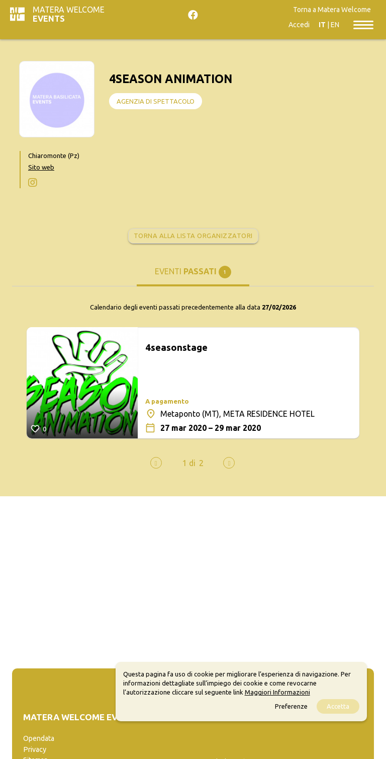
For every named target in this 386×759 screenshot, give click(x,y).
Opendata (38, 738)
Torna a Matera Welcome (332, 10)
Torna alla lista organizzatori (193, 235)
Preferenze (291, 706)
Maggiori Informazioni (277, 692)
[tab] (193, 275)
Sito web (41, 167)
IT (322, 25)
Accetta (338, 706)
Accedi (299, 25)
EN (335, 25)
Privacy (34, 749)
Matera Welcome (69, 14)
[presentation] (156, 463)
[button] (189, 463)
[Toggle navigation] (363, 24)
